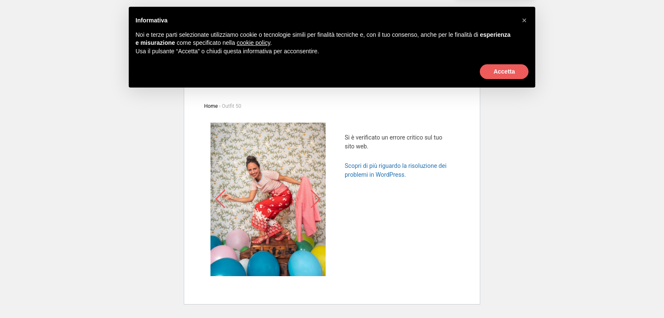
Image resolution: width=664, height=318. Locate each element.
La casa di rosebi (293, 65)
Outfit (358, 50)
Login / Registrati (412, 35)
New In (331, 50)
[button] (524, 244)
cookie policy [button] (253, 266)
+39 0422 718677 (271, 35)
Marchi (303, 50)
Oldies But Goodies (399, 50)
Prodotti (273, 50)
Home (211, 106)
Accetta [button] (504, 294)
